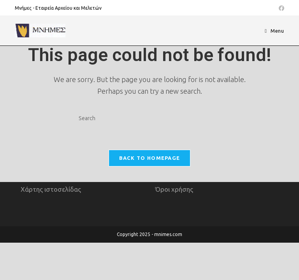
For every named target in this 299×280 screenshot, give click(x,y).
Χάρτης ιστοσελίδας (51, 226)
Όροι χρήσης (174, 226)
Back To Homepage (149, 158)
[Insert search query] (149, 118)
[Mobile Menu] (274, 30)
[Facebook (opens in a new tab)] (280, 8)
